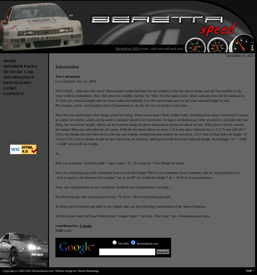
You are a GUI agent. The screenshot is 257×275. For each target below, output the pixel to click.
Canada (86, 226)
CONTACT (14, 93)
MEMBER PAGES (20, 66)
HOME (10, 60)
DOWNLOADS (17, 82)
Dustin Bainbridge (88, 270)
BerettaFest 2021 (127, 48)
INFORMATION (19, 77)
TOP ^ (251, 270)
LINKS (10, 88)
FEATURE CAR (18, 71)
